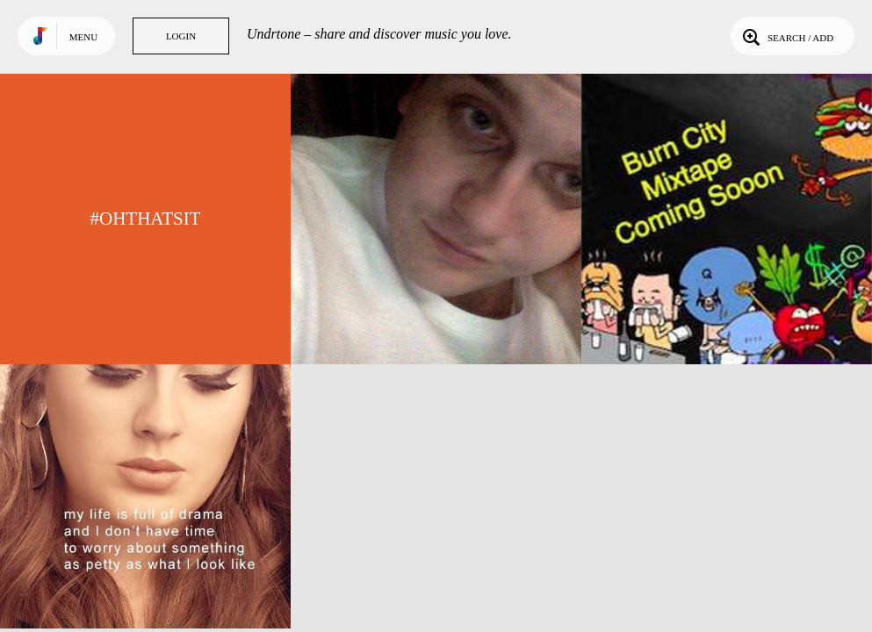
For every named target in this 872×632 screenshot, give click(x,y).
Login (181, 36)
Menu (83, 37)
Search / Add (786, 36)
